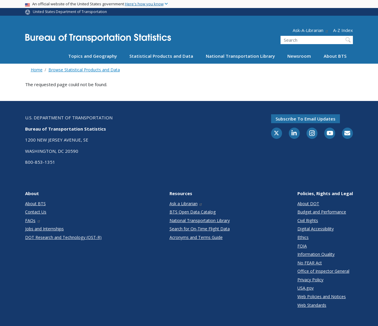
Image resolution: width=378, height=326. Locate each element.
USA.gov (305, 288)
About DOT (308, 203)
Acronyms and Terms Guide (196, 237)
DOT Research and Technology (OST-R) (63, 237)
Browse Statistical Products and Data (84, 70)
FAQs (33, 220)
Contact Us (35, 212)
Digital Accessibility (315, 229)
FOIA (302, 246)
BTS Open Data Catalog (193, 212)
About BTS (335, 56)
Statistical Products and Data (161, 56)
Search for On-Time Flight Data (200, 229)
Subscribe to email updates (305, 119)
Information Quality (316, 254)
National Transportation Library (240, 56)
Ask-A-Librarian (311, 30)
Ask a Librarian (186, 203)
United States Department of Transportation (70, 11)
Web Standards (311, 305)
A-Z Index (343, 30)
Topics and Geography (92, 56)
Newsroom (299, 56)
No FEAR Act (309, 263)
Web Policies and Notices (321, 296)
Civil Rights (307, 220)
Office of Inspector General (323, 271)
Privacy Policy (310, 279)
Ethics (303, 237)
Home (37, 70)
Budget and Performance (321, 212)
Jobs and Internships (44, 229)
